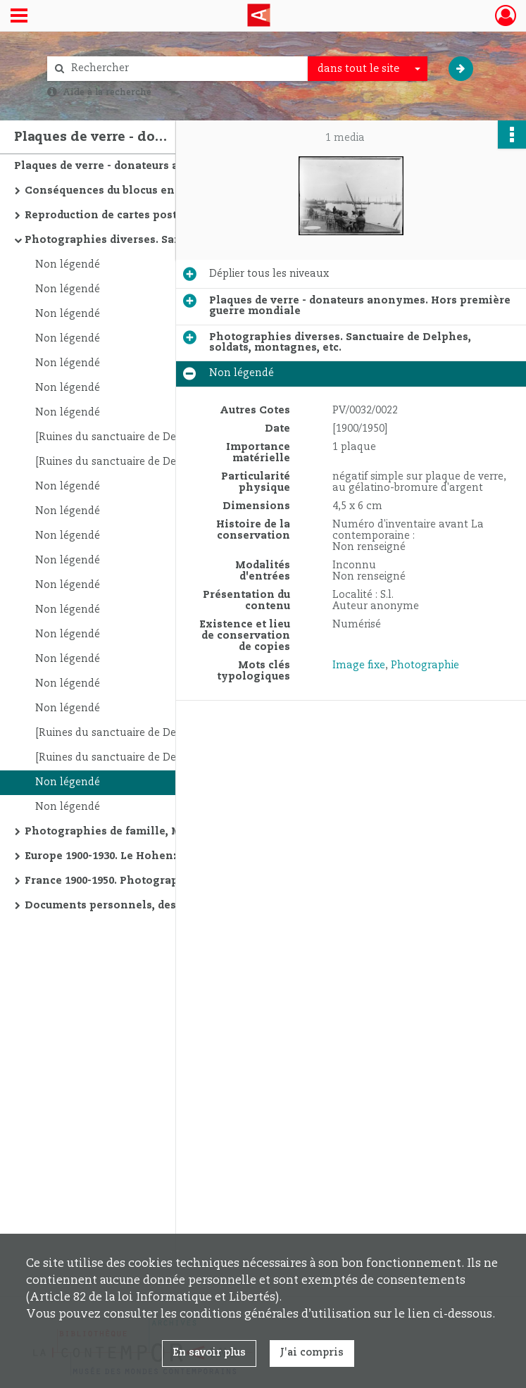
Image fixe (358, 665)
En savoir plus (209, 1353)
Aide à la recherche (107, 92)
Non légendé (67, 265)
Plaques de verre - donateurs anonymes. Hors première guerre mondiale (155, 166)
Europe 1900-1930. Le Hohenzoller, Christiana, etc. (160, 856)
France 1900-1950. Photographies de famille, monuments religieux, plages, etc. (165, 881)
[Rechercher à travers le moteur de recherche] (184, 68)
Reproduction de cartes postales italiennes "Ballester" (165, 215)
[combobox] (367, 69)
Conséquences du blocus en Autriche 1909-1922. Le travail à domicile (165, 191)
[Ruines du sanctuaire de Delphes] (120, 437)
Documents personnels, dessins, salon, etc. (143, 906)
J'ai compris (312, 1353)
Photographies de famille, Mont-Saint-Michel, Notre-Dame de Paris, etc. (165, 832)
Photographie (425, 665)
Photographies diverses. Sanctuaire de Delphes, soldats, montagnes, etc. (165, 240)
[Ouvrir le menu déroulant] (19, 16)
